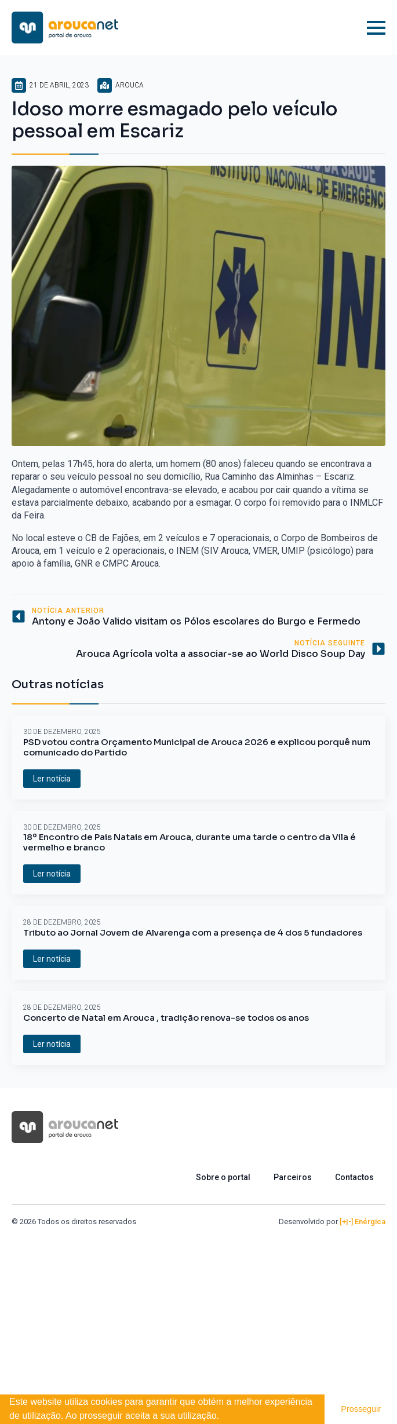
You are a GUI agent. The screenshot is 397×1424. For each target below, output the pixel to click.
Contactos (354, 1177)
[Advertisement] (198, 1314)
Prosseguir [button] (361, 1409)
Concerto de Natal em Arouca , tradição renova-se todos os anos (166, 1018)
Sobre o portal (223, 1177)
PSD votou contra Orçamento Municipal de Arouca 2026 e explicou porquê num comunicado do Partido (196, 747)
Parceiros (293, 1177)
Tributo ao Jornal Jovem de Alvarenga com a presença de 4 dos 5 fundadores (192, 933)
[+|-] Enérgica (362, 1221)
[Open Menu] (376, 28)
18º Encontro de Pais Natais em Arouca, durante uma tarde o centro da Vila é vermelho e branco (189, 842)
